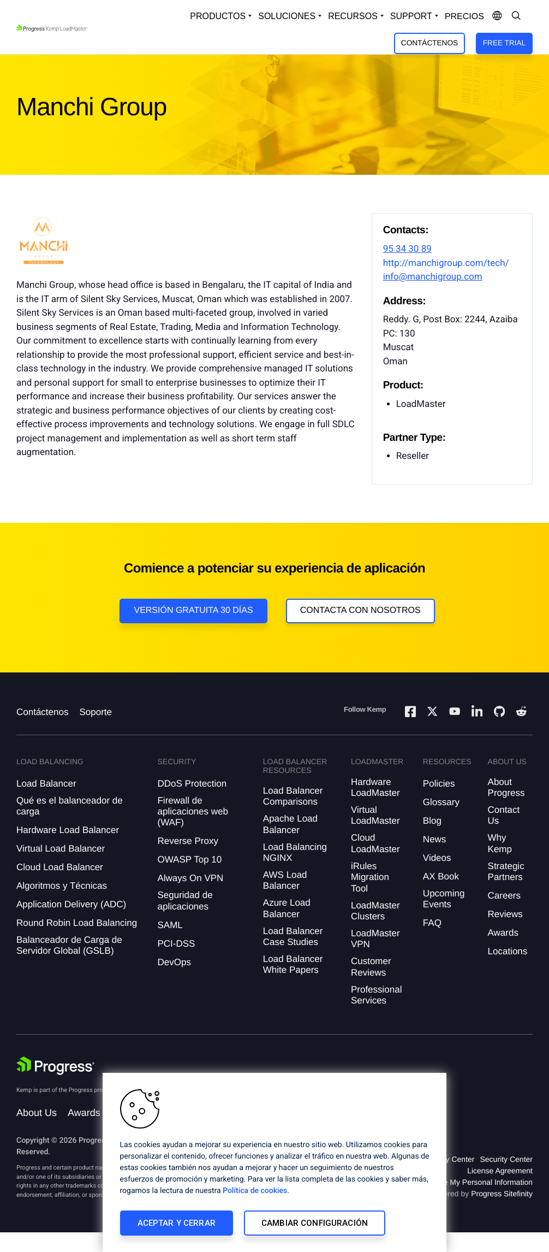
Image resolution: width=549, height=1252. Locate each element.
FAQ (432, 923)
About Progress (506, 787)
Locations (508, 951)
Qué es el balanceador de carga (69, 806)
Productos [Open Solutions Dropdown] (218, 16)
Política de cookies (255, 1190)
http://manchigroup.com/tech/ (446, 263)
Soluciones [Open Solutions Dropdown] (286, 16)
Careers (504, 895)
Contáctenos (429, 43)
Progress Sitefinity (502, 1193)
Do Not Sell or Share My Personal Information (455, 1182)
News (434, 839)
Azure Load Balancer (287, 908)
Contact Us (504, 815)
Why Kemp (500, 843)
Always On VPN (190, 878)
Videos (437, 858)
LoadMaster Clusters (375, 911)
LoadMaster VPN (375, 938)
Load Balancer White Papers (293, 964)
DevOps (173, 962)
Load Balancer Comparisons (293, 796)
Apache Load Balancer (290, 824)
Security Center (506, 1159)
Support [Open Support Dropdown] (411, 16)
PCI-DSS (176, 943)
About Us (36, 1112)
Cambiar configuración (314, 1223)
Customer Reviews (371, 966)
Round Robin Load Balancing (76, 923)
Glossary (441, 802)
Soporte (95, 712)
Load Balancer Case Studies (293, 936)
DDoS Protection (191, 783)
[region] (274, 1162)
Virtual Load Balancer (60, 848)
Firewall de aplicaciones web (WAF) (192, 811)
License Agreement (500, 1170)
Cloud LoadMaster (375, 843)
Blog (432, 821)
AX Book (441, 876)
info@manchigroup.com (432, 276)
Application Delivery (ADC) (71, 904)
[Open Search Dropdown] (516, 16)
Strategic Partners (506, 871)
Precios (464, 16)
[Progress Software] (55, 1065)
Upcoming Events (444, 899)
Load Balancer (46, 783)
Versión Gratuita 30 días (193, 610)
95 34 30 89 (407, 249)
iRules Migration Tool (370, 877)
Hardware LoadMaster (375, 787)
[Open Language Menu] (497, 16)
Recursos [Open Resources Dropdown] (353, 16)
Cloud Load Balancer (59, 867)
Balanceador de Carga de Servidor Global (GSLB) (69, 945)
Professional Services (376, 995)
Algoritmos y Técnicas (61, 886)
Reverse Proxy (187, 841)
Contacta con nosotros (360, 610)
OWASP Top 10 (189, 859)
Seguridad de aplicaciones (184, 900)
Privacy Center (450, 1159)
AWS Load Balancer (285, 880)
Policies (439, 783)
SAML (169, 925)
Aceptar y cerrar (177, 1223)
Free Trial (504, 43)
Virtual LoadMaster (375, 815)
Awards (503, 933)
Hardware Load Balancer (67, 830)
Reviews (505, 914)
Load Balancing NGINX (295, 852)
